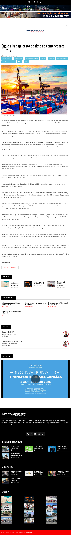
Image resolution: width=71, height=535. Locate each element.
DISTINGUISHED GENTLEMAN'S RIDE (16, 454)
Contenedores (18, 58)
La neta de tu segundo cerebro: (39, 447)
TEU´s (19, 62)
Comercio (51, 58)
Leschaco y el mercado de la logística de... (12, 341)
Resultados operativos (32, 58)
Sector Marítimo (7, 58)
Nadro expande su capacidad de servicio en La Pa (11, 303)
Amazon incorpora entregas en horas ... (39, 283)
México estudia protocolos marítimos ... (61, 283)
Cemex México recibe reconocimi (62, 447)
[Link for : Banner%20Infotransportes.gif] (35, 15)
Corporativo (7, 336)
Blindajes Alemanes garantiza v (16, 472)
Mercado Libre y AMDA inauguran (39, 472)
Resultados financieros (9, 62)
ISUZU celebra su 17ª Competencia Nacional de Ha (58, 303)
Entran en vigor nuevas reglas (15, 447)
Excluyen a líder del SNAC (8, 332)
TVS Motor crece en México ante (63, 472)
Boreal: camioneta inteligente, (16, 479)
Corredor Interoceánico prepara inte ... (15, 283)
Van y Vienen (7, 345)
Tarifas (26, 62)
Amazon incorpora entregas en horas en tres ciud (35, 303)
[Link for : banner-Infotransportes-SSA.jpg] (35, 8)
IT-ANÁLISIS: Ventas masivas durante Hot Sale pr (12, 312)
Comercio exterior (62, 58)
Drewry (43, 58)
